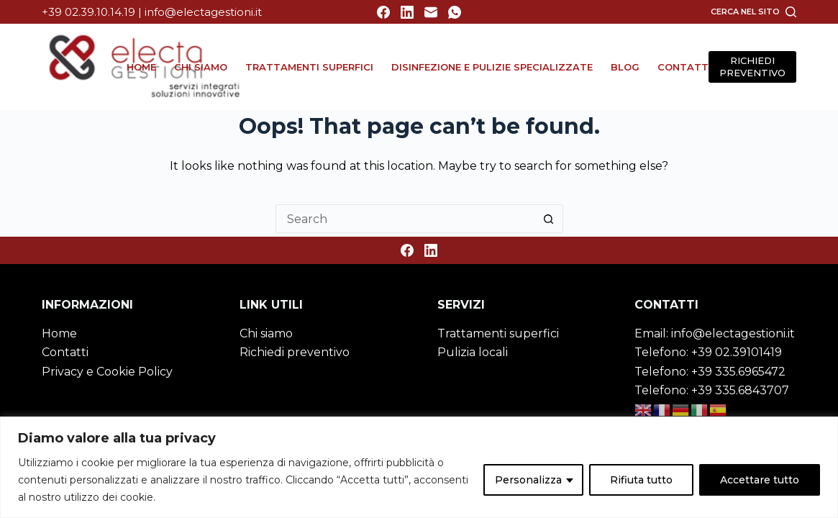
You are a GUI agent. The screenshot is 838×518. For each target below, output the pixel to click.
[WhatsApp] (454, 12)
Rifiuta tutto (641, 479)
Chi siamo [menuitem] (200, 67)
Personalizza (528, 479)
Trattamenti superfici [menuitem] (309, 67)
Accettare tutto (759, 479)
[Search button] (548, 218)
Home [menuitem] (141, 67)
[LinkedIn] (407, 12)
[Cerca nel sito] (753, 11)
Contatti (65, 352)
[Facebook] (383, 12)
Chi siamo (266, 333)
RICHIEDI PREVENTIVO (752, 66)
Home (59, 333)
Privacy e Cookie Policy (107, 371)
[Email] (430, 12)
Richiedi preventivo (295, 352)
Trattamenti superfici (498, 333)
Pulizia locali (472, 352)
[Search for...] (404, 218)
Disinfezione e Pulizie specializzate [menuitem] (492, 67)
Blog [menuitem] (625, 67)
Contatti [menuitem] (684, 67)
